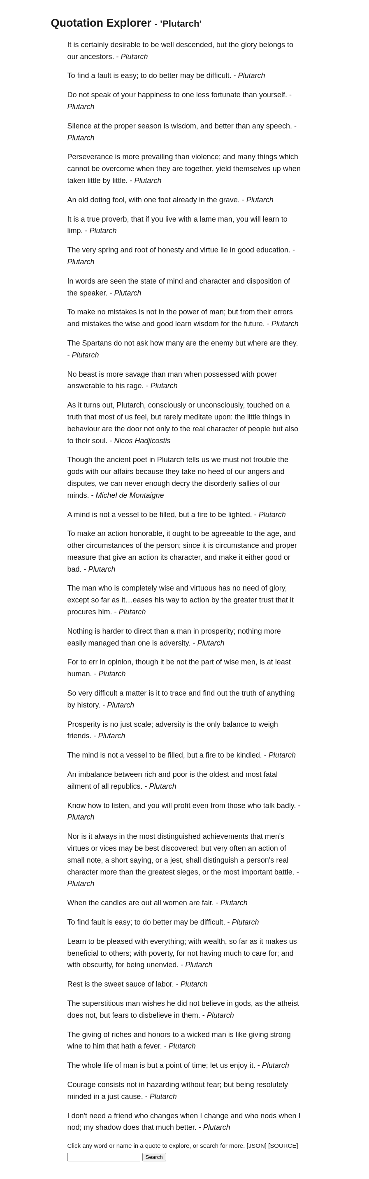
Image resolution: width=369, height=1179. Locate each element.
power (189, 312)
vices (108, 848)
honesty (171, 250)
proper (125, 126)
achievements (225, 836)
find (83, 75)
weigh (268, 724)
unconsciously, (221, 405)
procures (81, 612)
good (246, 250)
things (267, 157)
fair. (208, 903)
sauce (136, 984)
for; (273, 953)
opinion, (121, 662)
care (259, 953)
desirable (126, 45)
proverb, (115, 219)
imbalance (95, 774)
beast (88, 374)
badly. (286, 805)
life (108, 1065)
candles (114, 903)
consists (111, 1085)
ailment (79, 786)
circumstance (237, 545)
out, (108, 405)
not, (92, 1015)
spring (108, 250)
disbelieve (155, 1015)
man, (226, 219)
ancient (119, 460)
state (149, 281)
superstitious (103, 1003)
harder (113, 631)
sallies (249, 483)
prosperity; (218, 631)
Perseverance (90, 157)
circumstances (110, 545)
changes (164, 1116)
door (134, 429)
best (152, 848)
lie (224, 250)
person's (260, 860)
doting (101, 200)
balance (235, 724)
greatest (161, 872)
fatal (271, 774)
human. (79, 674)
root (141, 250)
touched (260, 405)
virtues (78, 848)
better (168, 75)
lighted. (240, 515)
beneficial (83, 953)
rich (150, 774)
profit (182, 805)
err (93, 662)
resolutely (272, 1085)
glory (249, 45)
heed (216, 471)
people (259, 429)
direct (143, 631)
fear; (214, 1085)
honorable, (147, 533)
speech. (279, 126)
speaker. (94, 293)
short (119, 860)
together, (199, 169)
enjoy (239, 1065)
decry (181, 483)
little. (120, 180)
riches (122, 1034)
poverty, (162, 953)
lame (208, 219)
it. (252, 1065)
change (216, 1116)
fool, (120, 200)
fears (120, 1015)
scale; (143, 724)
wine (75, 1046)
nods (268, 1116)
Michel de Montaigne (130, 495)
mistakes (122, 312)
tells (193, 460)
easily (76, 643)
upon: (223, 417)
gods (75, 471)
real (199, 429)
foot (164, 200)
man (175, 374)
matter (135, 693)
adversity (170, 724)
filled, (168, 515)
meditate (198, 417)
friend (123, 1116)
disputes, (82, 483)
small (76, 860)
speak (101, 95)
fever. (153, 1046)
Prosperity (84, 724)
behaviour (83, 429)
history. (89, 705)
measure (81, 557)
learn (271, 219)
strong (280, 1034)
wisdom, (184, 126)
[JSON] (257, 1145)
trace (178, 693)
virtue (209, 250)
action (118, 533)
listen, (121, 805)
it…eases (137, 600)
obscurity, (98, 965)
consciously (167, 405)
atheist (288, 1003)
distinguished (179, 836)
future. (254, 324)
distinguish (220, 860)
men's (274, 836)
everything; (168, 941)
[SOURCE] (283, 1145)
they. (290, 343)
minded (79, 1096)
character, (186, 557)
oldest (219, 774)
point (174, 1065)
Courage (81, 1085)
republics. (127, 786)
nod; (74, 1127)
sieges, (188, 872)
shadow (108, 1127)
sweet (114, 984)
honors (159, 1034)
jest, (177, 860)
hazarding (163, 1085)
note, (95, 860)
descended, (195, 45)
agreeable (227, 533)
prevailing (157, 157)
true (93, 219)
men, (249, 662)
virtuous (203, 588)
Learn (76, 941)
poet (140, 460)
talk (269, 805)
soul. (100, 441)
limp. (75, 231)
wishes (153, 1003)
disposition (264, 281)
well (167, 45)
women (175, 903)
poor (180, 774)
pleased (120, 941)
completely (139, 588)
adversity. (175, 643)
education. (273, 250)
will (256, 219)
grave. (229, 200)
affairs (124, 471)
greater (245, 600)
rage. (135, 386)
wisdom (206, 324)
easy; (130, 75)
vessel (128, 515)
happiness (155, 95)
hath (128, 1046)
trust (266, 600)
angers (258, 471)
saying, (141, 860)
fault (104, 75)
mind (175, 281)
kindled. (249, 755)
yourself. (273, 95)
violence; (206, 157)
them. (191, 1015)
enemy (222, 343)
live (170, 219)
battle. (284, 872)
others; (120, 953)
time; (200, 1065)
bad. (74, 569)
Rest (75, 984)
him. (105, 612)
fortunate (226, 95)
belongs (272, 45)
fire (202, 515)
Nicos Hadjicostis (142, 441)
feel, (142, 417)
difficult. (219, 75)
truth (74, 417)
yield (223, 169)
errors (283, 312)
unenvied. (162, 965)
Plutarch (134, 57)
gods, (244, 1003)
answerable (86, 386)
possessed (221, 374)
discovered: (180, 848)
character (215, 281)
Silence (79, 126)
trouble (264, 460)
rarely (172, 417)
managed (103, 643)
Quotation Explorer (101, 23)
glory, (278, 588)
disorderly (220, 483)
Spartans (97, 343)
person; (168, 545)
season (150, 126)
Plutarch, (131, 405)
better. (186, 1127)
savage (137, 374)
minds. (78, 495)
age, (274, 533)
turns (92, 405)
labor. (165, 984)
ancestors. (97, 57)
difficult (106, 693)
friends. (79, 736)
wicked (198, 1034)
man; (217, 312)
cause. (132, 1096)
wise (132, 324)
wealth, (215, 941)
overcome (118, 169)
